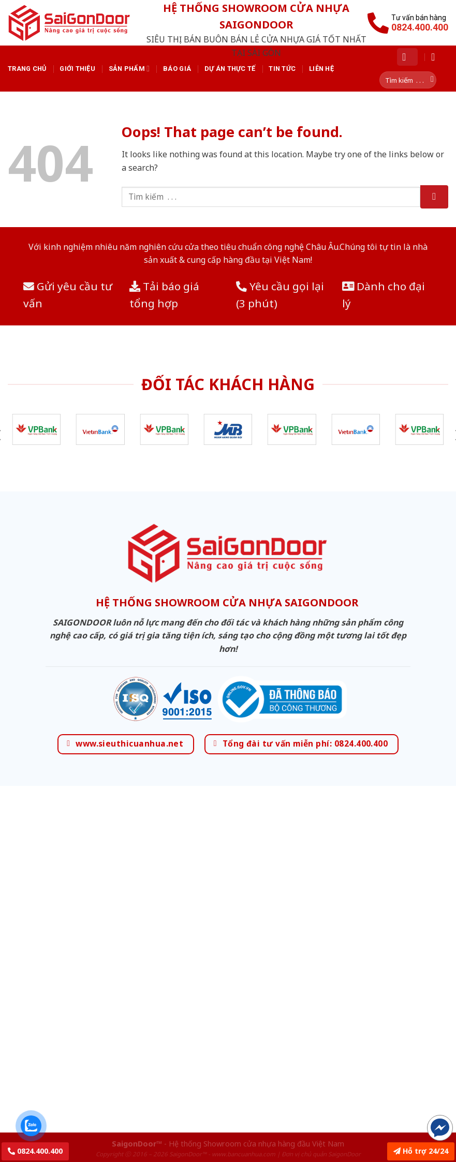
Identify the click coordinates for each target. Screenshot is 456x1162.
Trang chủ (27, 68)
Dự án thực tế (229, 68)
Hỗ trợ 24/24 (420, 1151)
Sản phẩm (129, 68)
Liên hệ (321, 68)
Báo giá (177, 68)
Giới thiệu (77, 68)
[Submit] (434, 196)
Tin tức (282, 68)
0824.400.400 (35, 1151)
